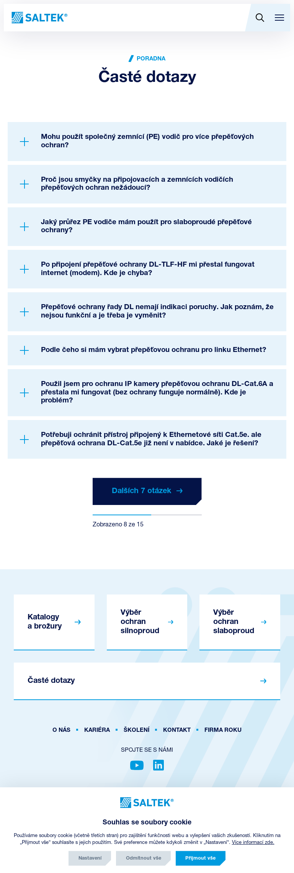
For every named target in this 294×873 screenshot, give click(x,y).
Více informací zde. (253, 842)
